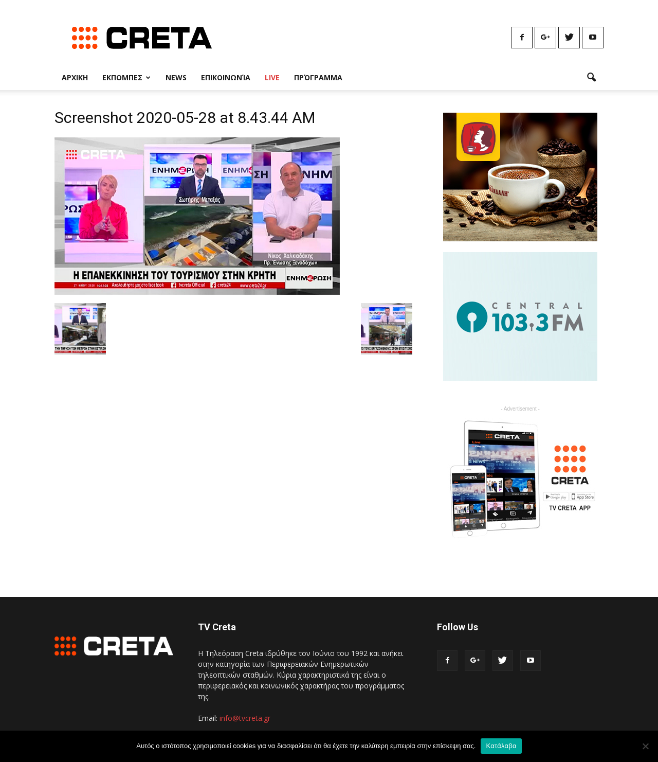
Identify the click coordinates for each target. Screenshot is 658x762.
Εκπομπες (126, 77)
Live (272, 77)
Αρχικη (75, 77)
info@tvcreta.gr (245, 718)
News (176, 77)
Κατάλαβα (501, 746)
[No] (645, 746)
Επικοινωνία (225, 77)
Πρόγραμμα (318, 77)
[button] (591, 77)
